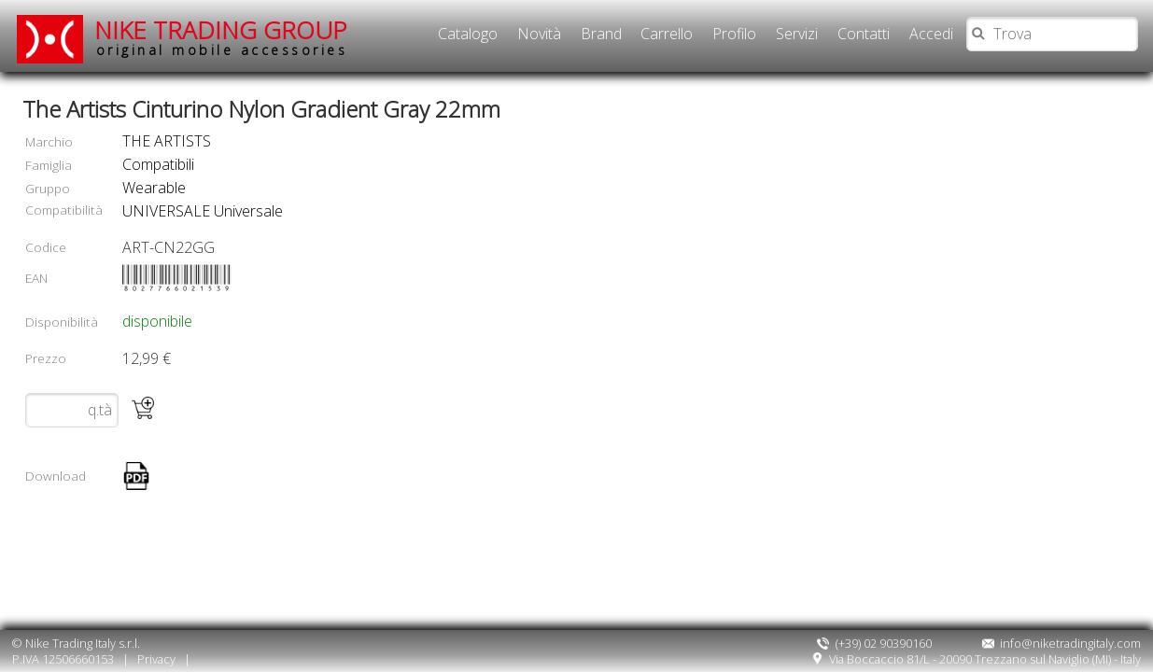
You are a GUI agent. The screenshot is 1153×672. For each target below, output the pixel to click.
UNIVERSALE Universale (202, 211)
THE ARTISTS (166, 141)
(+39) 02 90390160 (874, 643)
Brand (601, 33)
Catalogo (468, 33)
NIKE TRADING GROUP (221, 37)
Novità (539, 33)
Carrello (666, 33)
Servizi (797, 33)
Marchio (49, 141)
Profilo (734, 33)
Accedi (931, 33)
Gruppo (47, 188)
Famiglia (48, 165)
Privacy (156, 659)
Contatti (863, 33)
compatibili (158, 164)
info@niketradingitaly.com (1061, 643)
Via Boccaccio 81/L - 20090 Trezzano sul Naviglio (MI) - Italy (976, 659)
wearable (154, 187)
